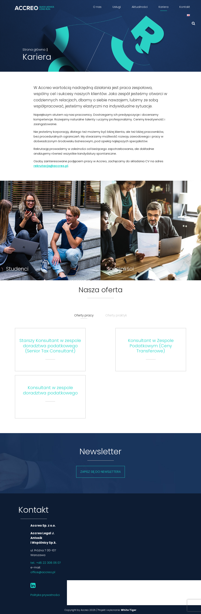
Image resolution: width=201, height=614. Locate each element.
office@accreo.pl (42, 572)
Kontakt (184, 7)
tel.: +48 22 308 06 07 (45, 563)
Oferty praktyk (116, 315)
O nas (97, 7)
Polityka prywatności (45, 595)
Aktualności (140, 7)
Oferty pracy (84, 315)
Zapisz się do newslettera (100, 471)
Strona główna (34, 49)
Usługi (116, 7)
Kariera (163, 7)
